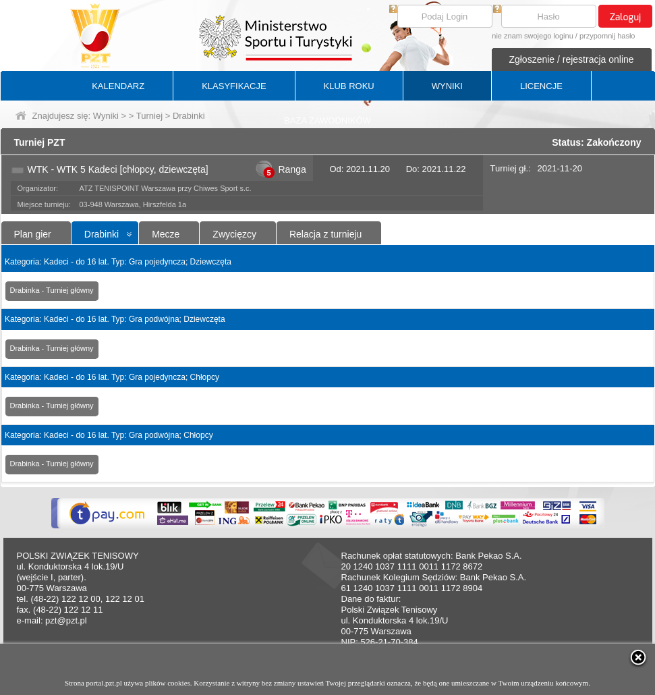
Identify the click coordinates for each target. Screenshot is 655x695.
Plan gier (32, 234)
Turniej (149, 116)
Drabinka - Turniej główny (52, 290)
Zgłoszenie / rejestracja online (571, 59)
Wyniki (106, 116)
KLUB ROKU (349, 86)
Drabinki (101, 234)
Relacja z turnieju (325, 234)
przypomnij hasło (607, 36)
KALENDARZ (118, 86)
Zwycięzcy (234, 234)
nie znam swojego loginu (532, 36)
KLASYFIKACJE (234, 86)
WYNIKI (447, 86)
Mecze (165, 234)
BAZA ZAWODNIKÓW (327, 120)
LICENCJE (541, 86)
